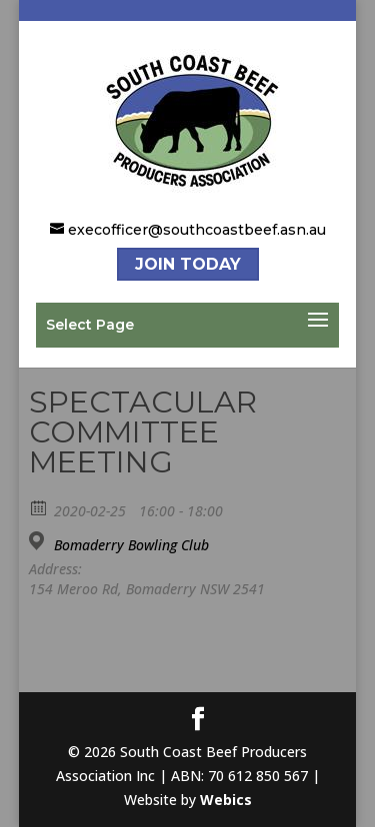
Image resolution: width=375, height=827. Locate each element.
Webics (226, 799)
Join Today (188, 264)
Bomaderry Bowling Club (131, 545)
